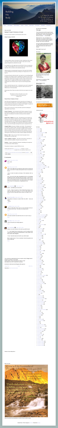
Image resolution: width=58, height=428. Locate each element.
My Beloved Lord (40, 250)
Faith (38, 176)
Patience (38, 257)
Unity (38, 321)
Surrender (39, 306)
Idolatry (38, 221)
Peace (38, 258)
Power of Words (40, 264)
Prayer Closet (39, 268)
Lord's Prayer (39, 238)
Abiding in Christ (40, 139)
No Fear (38, 254)
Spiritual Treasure (40, 302)
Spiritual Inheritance (40, 301)
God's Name (39, 194)
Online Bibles (10, 25)
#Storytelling (39, 134)
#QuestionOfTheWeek (41, 132)
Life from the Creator (41, 234)
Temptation (39, 308)
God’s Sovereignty (19, 152)
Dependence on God (41, 165)
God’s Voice (39, 201)
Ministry (38, 247)
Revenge (38, 284)
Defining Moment (40, 164)
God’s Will (39, 202)
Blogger (38, 422)
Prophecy (39, 271)
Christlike (39, 157)
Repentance (39, 279)
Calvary (38, 150)
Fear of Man (39, 179)
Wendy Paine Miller (11, 197)
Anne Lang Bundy (10, 186)
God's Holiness (40, 190)
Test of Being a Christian (41, 309)
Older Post (30, 266)
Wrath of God (39, 335)
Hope (38, 219)
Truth (38, 317)
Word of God (39, 331)
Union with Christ (40, 320)
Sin (37, 294)
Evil (38, 173)
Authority (38, 142)
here (39, 80)
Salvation (39, 287)
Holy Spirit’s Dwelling (41, 216)
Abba (38, 138)
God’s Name (14, 152)
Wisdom (38, 327)
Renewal (38, 278)
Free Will (38, 183)
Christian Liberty (40, 154)
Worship (38, 332)
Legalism (38, 232)
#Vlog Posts (39, 135)
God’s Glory (9, 152)
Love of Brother (40, 242)
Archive (26, 25)
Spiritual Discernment (41, 298)
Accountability (39, 140)
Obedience (39, 256)
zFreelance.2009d (40, 345)
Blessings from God (40, 145)
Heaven (38, 212)
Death (38, 161)
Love (38, 239)
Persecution (39, 260)
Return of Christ (40, 282)
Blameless (39, 143)
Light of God (39, 236)
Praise (38, 265)
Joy (37, 227)
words (44, 35)
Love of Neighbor (40, 243)
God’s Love (39, 193)
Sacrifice (38, 286)
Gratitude (39, 205)
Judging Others (40, 228)
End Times (39, 169)
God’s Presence (40, 197)
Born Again (39, 147)
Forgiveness (39, 182)
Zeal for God (39, 338)
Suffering (38, 305)
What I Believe (16, 25)
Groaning (39, 208)
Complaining (39, 158)
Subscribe (43, 25)
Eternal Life (39, 171)
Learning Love (39, 231)
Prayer (38, 267)
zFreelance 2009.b (40, 342)
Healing (38, 210)
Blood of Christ (39, 146)
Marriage (38, 245)
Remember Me (40, 276)
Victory (38, 323)
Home (5, 25)
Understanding (39, 319)
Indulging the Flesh (40, 224)
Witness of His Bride (40, 328)
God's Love (39, 191)
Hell (38, 213)
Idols (38, 223)
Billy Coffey (9, 220)
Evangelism (39, 172)
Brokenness (39, 149)
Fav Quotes (37, 25)
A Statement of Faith (41, 136)
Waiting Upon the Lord (41, 326)
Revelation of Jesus (40, 283)
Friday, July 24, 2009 (14, 160)
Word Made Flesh (40, 330)
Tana (8, 214)
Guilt (38, 209)
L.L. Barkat (9, 206)
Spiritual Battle (39, 297)
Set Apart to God (40, 291)
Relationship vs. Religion (41, 275)
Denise (8, 160)
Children (38, 153)
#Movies (38, 128)
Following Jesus (40, 180)
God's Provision (40, 198)
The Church (39, 312)
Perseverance (39, 261)
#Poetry (38, 131)
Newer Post (7, 266)
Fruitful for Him (39, 186)
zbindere (31, 422)
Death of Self (39, 162)
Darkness (39, 160)
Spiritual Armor (39, 295)
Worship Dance (40, 334)
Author (22, 25)
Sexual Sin (39, 293)
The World (39, 315)
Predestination (39, 269)
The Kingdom (39, 313)
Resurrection (39, 280)
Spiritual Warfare (40, 304)
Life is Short (39, 235)
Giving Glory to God (40, 187)
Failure (38, 175)
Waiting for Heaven (40, 324)
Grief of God (39, 206)
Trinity (38, 316)
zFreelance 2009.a (40, 341)
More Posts (31, 25)
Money (38, 249)
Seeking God (39, 290)
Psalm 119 (39, 272)
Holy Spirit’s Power (40, 217)
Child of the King (40, 151)
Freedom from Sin (40, 184)
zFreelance (39, 339)
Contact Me (48, 25)
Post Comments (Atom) (14, 268)
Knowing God (39, 230)
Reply (8, 163)
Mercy (38, 246)
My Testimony (39, 253)
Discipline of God (40, 168)
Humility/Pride (39, 220)
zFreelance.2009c (40, 343)
